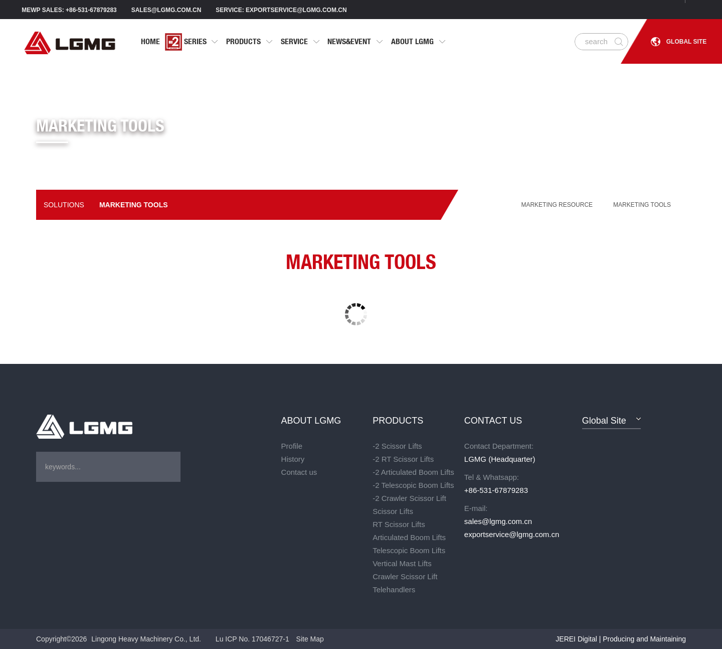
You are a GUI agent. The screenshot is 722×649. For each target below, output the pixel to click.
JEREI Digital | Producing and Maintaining (621, 639)
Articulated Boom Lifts (409, 537)
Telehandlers (394, 589)
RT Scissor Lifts (399, 524)
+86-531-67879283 (496, 490)
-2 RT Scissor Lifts (403, 459)
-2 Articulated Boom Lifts (413, 472)
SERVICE (300, 42)
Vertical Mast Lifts (402, 563)
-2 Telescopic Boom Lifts (413, 485)
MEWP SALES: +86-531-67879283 (69, 10)
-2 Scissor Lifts (397, 446)
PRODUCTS (249, 42)
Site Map (310, 639)
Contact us (299, 472)
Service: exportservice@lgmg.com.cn (281, 10)
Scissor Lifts (393, 511)
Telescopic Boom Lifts (409, 550)
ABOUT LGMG (418, 42)
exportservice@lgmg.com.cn (510, 534)
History (293, 459)
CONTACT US (493, 421)
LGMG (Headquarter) (499, 459)
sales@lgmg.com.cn (166, 10)
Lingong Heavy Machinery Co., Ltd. (146, 639)
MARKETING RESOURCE (557, 204)
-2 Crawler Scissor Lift (409, 498)
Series (192, 42)
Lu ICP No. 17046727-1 (252, 639)
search (596, 41)
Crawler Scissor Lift (405, 576)
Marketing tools (133, 205)
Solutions (64, 205)
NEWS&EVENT (355, 42)
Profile (292, 446)
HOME (150, 41)
